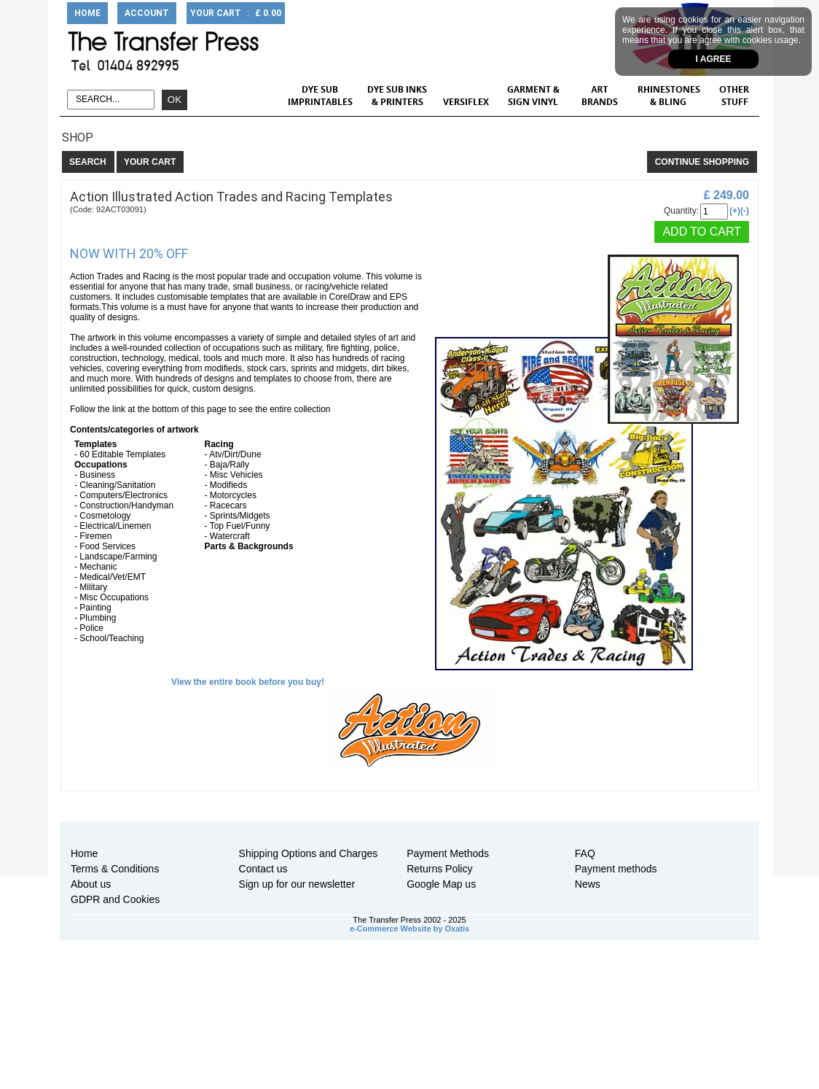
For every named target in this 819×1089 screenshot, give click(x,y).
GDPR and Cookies (115, 899)
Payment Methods (448, 853)
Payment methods (616, 869)
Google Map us (441, 884)
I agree (714, 59)
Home (84, 853)
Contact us (263, 869)
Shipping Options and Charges (308, 853)
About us (91, 884)
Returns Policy (439, 869)
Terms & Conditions (115, 869)
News (587, 884)
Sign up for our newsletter (297, 884)
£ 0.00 (268, 13)
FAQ (585, 853)
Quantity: (681, 211)
